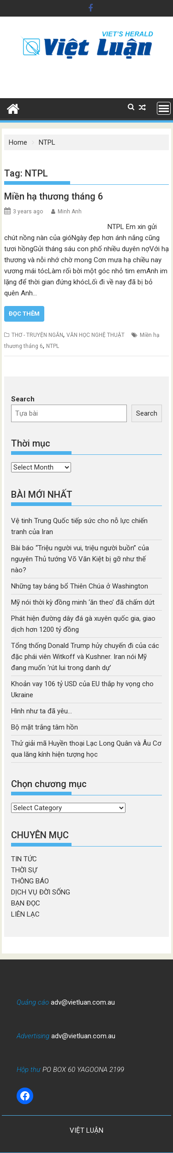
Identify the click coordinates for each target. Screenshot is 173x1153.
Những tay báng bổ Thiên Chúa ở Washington (79, 586)
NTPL (52, 346)
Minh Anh (70, 211)
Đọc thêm (24, 313)
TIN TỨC (24, 859)
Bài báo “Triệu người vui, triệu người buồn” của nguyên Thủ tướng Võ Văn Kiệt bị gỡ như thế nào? (80, 559)
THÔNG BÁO (30, 881)
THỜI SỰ (24, 870)
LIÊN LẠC (25, 914)
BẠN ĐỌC (25, 903)
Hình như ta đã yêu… (41, 711)
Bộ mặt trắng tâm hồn (44, 727)
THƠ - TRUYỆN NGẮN (37, 335)
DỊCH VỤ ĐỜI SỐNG (40, 892)
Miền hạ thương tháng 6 (53, 196)
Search (23, 399)
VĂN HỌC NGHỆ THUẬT (95, 335)
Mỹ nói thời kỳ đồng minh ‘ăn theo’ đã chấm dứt (83, 602)
